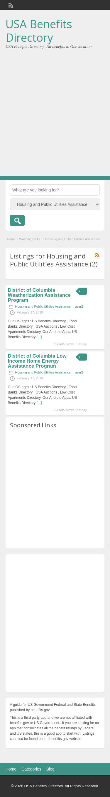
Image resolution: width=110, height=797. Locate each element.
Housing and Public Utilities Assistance (43, 306)
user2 (79, 306)
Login (97, 5)
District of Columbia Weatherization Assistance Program (39, 295)
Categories (31, 769)
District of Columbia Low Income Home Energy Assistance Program (37, 361)
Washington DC (30, 239)
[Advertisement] (55, 110)
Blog (50, 769)
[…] (39, 337)
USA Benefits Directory (39, 30)
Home (11, 239)
